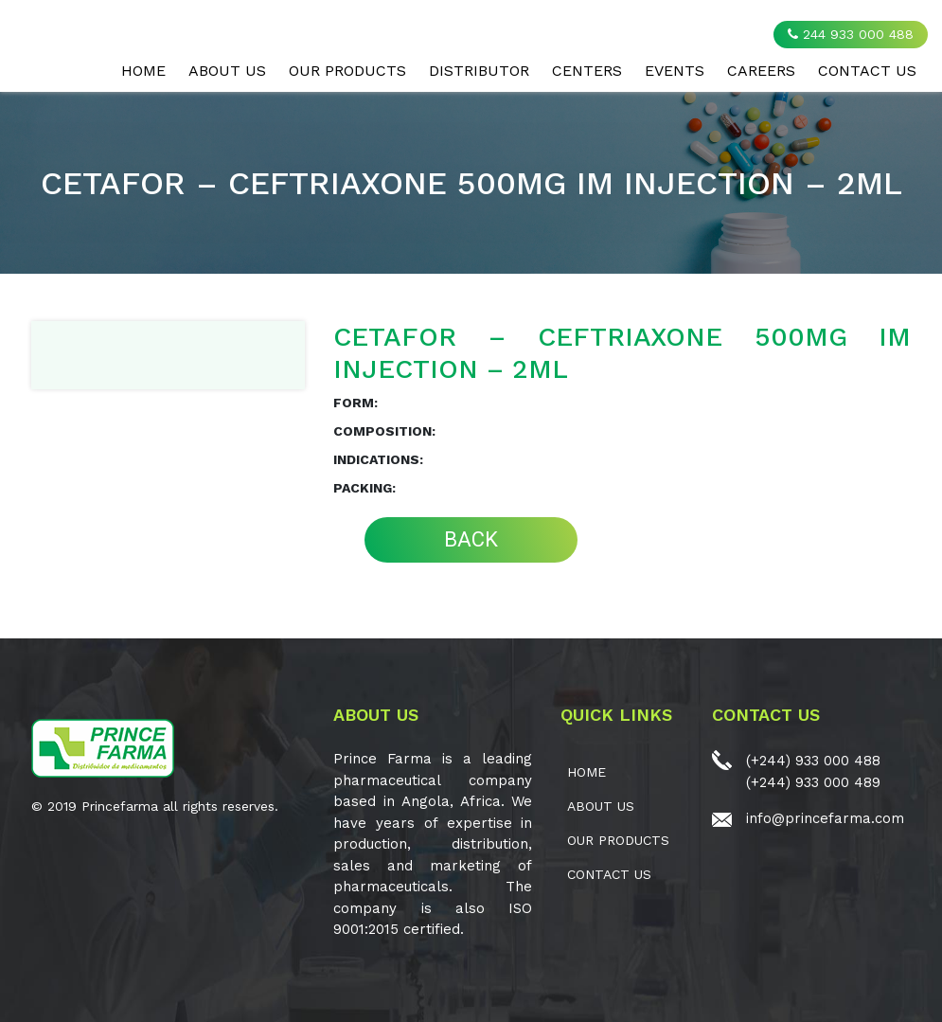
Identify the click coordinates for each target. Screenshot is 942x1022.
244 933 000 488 (851, 34)
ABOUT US (227, 71)
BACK (471, 539)
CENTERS (587, 71)
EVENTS (674, 71)
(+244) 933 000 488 (813, 760)
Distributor (479, 71)
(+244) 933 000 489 (813, 782)
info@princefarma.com (825, 818)
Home (143, 71)
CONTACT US (867, 71)
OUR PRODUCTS (347, 71)
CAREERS (761, 71)
